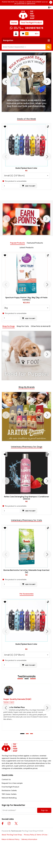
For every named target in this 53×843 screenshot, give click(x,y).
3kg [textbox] (6, 307)
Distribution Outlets (9, 790)
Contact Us (6, 779)
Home (14, 22)
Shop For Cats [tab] (23, 326)
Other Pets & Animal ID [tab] (41, 326)
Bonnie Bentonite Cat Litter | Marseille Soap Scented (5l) (26, 571)
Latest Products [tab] (26, 247)
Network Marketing (9, 798)
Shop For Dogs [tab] (8, 326)
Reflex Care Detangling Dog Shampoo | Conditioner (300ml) (26, 498)
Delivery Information (29, 839)
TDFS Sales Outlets (9, 794)
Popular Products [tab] (17, 243)
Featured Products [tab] (35, 243)
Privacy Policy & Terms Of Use (35, 835)
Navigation (8, 40)
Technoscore (16, 831)
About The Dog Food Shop (12, 835)
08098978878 (34, 28)
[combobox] (26, 176)
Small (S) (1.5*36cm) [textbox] (14, 175)
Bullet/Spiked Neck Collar (26, 168)
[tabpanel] (26, 355)
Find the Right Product (10, 787)
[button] (22, 733)
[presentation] (5, 81)
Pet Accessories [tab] (26, 594)
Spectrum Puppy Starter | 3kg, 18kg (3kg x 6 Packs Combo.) (26, 298)
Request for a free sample (12, 783)
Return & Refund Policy (10, 839)
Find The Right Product (31, 22)
